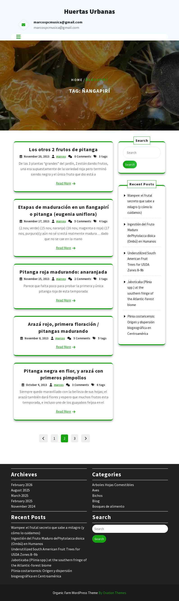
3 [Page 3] (75, 437)
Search (130, 164)
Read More (63, 183)
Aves (95, 490)
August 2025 (20, 490)
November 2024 (23, 506)
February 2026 (21, 484)
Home (77, 80)
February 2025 (21, 501)
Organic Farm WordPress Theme (89, 593)
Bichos (97, 495)
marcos (61, 156)
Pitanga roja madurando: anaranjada (63, 272)
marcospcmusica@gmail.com (56, 27)
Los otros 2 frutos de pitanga (63, 149)
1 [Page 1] (55, 437)
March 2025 (19, 495)
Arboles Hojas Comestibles (113, 484)
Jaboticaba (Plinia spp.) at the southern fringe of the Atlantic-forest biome (140, 293)
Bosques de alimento (108, 506)
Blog (96, 501)
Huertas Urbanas (89, 11)
